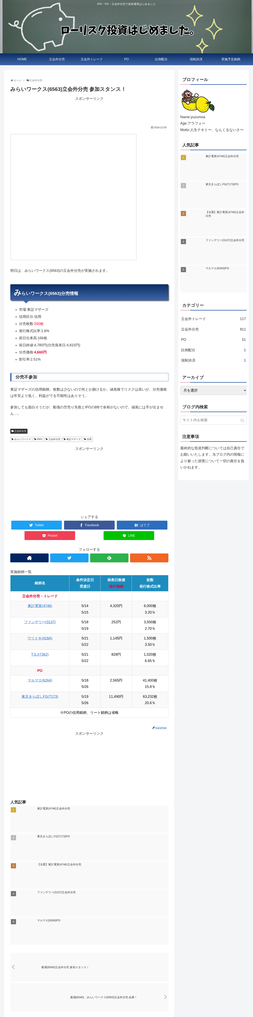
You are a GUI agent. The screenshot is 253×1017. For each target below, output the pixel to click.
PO (213, 339)
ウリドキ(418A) (39, 638)
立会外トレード (213, 319)
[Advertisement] (89, 111)
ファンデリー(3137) (40, 622)
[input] (213, 420)
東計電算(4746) (40, 606)
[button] (243, 420)
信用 (89, 439)
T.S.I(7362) (40, 654)
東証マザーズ (73, 439)
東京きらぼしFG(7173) (40, 697)
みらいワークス (22, 439)
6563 (39, 439)
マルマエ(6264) (40, 680)
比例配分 (213, 350)
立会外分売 (20, 431)
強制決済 (213, 360)
